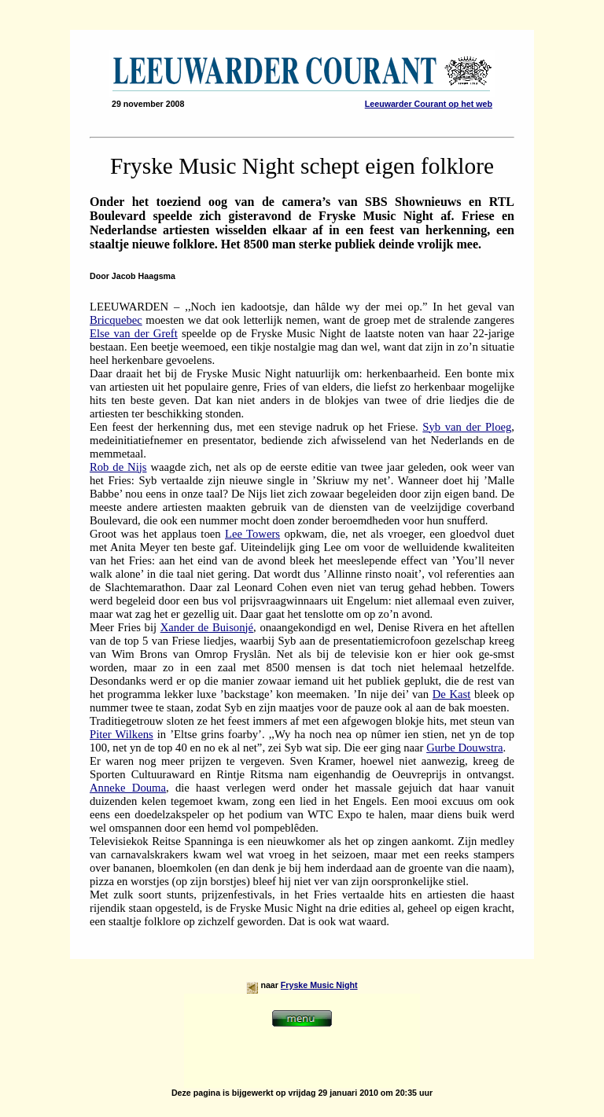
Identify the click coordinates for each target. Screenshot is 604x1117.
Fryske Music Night (319, 985)
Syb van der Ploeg (466, 427)
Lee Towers (252, 533)
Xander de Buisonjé (206, 627)
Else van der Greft (134, 333)
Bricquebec (116, 320)
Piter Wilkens (121, 734)
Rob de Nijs (118, 467)
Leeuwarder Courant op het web (428, 103)
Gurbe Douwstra (464, 747)
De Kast (452, 694)
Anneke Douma (128, 787)
